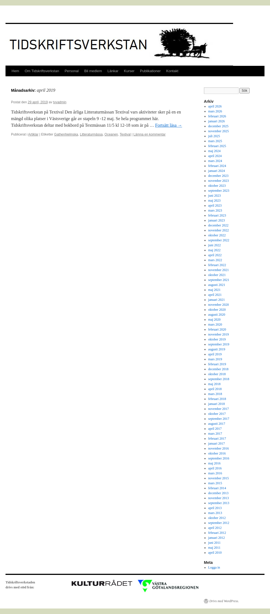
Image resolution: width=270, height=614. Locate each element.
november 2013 (218, 498)
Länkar (112, 71)
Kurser (129, 71)
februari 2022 (217, 265)
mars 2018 (215, 394)
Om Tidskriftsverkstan (42, 71)
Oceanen (111, 134)
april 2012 (215, 528)
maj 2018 (214, 384)
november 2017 (218, 409)
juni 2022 (214, 245)
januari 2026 (216, 121)
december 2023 (218, 176)
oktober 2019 (217, 339)
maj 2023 (214, 200)
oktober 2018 (217, 374)
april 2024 (215, 156)
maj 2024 (214, 151)
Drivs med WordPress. (224, 601)
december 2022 (218, 225)
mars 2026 (215, 111)
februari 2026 (217, 116)
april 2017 (215, 429)
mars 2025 (215, 141)
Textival (125, 134)
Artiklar (33, 134)
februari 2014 (217, 488)
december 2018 (218, 369)
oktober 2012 (217, 518)
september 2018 (218, 379)
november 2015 (218, 478)
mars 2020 (215, 324)
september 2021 (218, 280)
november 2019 (218, 334)
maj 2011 (214, 548)
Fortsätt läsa (168, 125)
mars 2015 (215, 483)
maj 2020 (214, 319)
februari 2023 (217, 215)
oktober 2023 (217, 186)
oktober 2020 (217, 310)
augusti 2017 (216, 424)
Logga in (214, 567)
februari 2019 (217, 364)
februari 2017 (217, 438)
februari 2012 (217, 533)
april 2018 (215, 389)
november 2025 (218, 131)
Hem (15, 71)
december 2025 (218, 126)
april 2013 (215, 508)
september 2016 (218, 458)
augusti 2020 (216, 315)
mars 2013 (215, 513)
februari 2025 (217, 146)
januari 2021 (216, 300)
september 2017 (218, 419)
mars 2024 (215, 161)
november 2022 (218, 230)
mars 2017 (215, 434)
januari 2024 (216, 171)
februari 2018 (217, 399)
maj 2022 (214, 250)
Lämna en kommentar (149, 134)
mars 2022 (215, 260)
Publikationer (150, 71)
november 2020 (218, 305)
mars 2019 (215, 359)
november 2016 (218, 448)
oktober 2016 (217, 453)
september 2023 (218, 191)
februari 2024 (217, 166)
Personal (71, 71)
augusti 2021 (216, 285)
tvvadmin (59, 102)
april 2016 (215, 468)
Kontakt (172, 71)
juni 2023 (214, 196)
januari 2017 (216, 443)
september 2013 (218, 503)
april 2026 (215, 106)
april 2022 (215, 255)
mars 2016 (215, 473)
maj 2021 (214, 290)
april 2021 (215, 295)
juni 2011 (214, 543)
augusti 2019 (216, 349)
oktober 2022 (217, 235)
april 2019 (215, 354)
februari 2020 (217, 329)
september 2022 (218, 240)
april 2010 (215, 553)
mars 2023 (215, 210)
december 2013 (218, 493)
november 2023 (218, 181)
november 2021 (218, 270)
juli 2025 (214, 136)
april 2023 (215, 205)
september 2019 (218, 344)
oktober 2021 (217, 275)
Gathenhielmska (66, 134)
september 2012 (218, 523)
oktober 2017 (217, 414)
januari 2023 (216, 220)
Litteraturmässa (91, 134)
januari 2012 (216, 538)
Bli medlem (93, 71)
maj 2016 (214, 463)
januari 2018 (216, 404)
